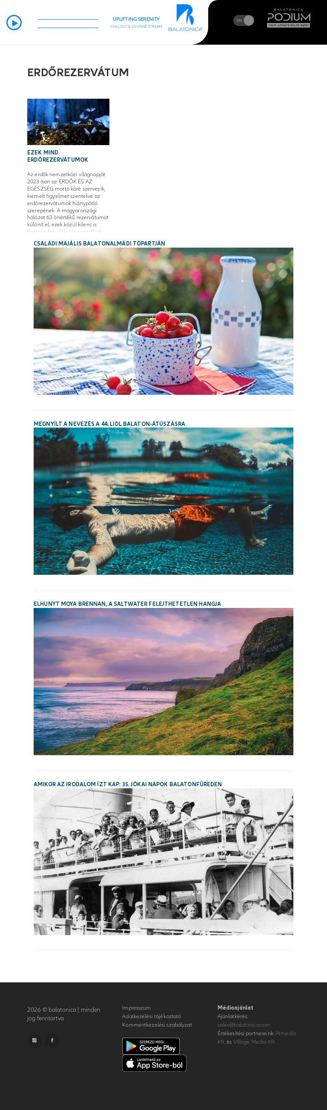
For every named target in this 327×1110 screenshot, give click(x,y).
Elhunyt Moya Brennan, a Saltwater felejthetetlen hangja (127, 604)
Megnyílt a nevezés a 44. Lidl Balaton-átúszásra (109, 424)
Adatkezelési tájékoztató (151, 1016)
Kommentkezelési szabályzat (157, 1025)
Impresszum (136, 1007)
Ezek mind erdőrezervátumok (57, 156)
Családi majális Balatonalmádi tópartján (99, 243)
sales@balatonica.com (244, 1025)
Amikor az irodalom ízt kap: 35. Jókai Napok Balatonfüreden (128, 784)
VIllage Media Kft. (254, 1042)
